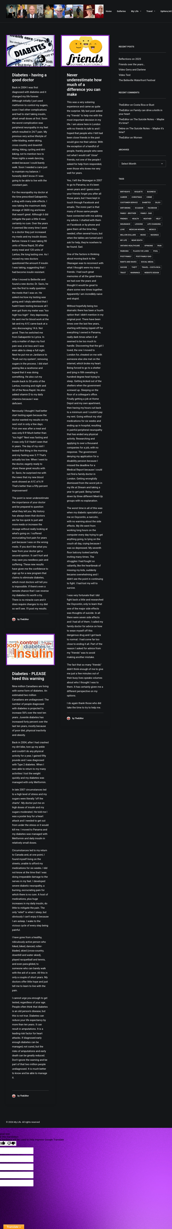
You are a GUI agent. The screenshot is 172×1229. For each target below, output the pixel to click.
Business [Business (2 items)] (151, 192)
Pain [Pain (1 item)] (159, 246)
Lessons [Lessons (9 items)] (139, 224)
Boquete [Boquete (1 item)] (139, 192)
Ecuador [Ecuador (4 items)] (139, 208)
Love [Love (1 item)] (122, 229)
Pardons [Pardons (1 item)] (124, 251)
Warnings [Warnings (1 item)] (135, 273)
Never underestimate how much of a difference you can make (84, 85)
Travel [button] (150, 11)
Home (109, 11)
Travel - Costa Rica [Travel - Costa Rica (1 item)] (151, 267)
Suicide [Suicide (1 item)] (123, 267)
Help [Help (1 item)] (158, 219)
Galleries (121, 11)
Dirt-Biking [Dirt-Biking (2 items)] (125, 208)
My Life (136, 11)
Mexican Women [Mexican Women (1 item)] (137, 229)
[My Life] (54, 11)
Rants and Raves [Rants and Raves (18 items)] (128, 262)
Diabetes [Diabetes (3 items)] (146, 202)
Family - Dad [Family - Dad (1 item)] (146, 213)
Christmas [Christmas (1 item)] (137, 197)
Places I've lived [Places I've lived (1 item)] (141, 251)
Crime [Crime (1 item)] (149, 197)
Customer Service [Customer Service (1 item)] (129, 202)
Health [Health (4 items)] (135, 219)
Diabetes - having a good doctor (29, 77)
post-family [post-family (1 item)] (126, 256)
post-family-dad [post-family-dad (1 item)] (143, 256)
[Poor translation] (11, 1143)
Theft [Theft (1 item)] (134, 267)
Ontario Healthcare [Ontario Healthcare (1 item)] (130, 246)
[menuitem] (108, 11)
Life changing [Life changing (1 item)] (154, 224)
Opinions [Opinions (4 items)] (148, 246)
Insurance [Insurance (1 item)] (125, 224)
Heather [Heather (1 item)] (147, 219)
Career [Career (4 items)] (123, 197)
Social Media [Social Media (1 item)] (147, 262)
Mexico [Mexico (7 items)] (152, 229)
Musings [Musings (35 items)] (154, 235)
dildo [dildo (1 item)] (157, 202)
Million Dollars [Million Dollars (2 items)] (128, 235)
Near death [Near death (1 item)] (137, 240)
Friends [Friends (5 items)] (124, 219)
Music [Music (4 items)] (143, 235)
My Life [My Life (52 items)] (123, 240)
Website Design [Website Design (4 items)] (151, 273)
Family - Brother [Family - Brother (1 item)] (128, 213)
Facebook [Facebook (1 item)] (152, 208)
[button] (30, 51)
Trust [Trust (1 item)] (123, 273)
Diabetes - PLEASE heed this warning (29, 676)
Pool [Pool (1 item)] (155, 251)
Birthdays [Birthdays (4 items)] (125, 192)
